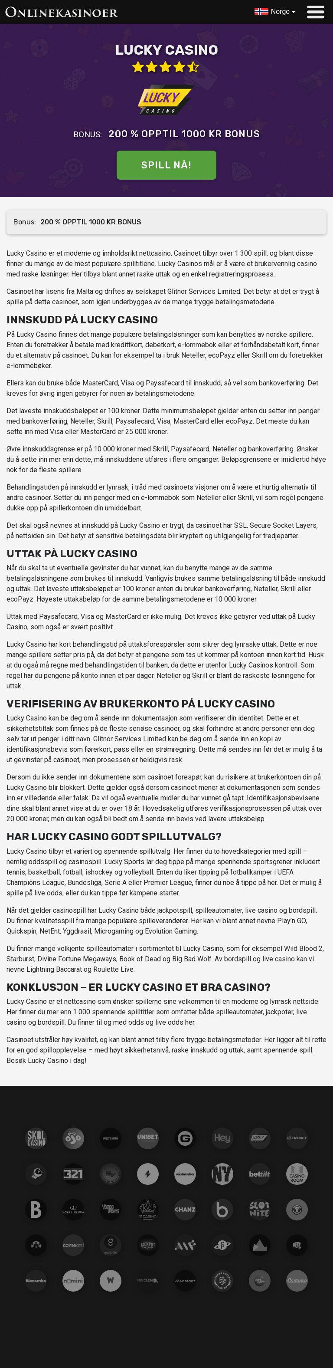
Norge (280, 11)
